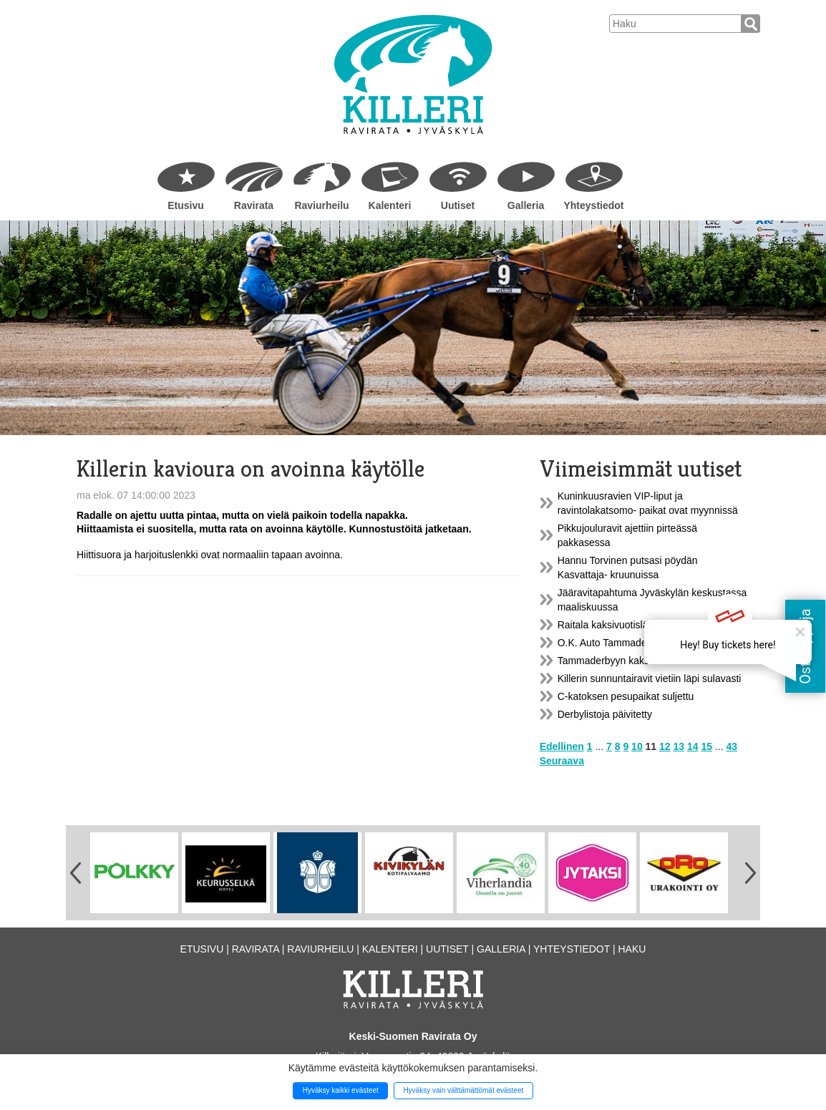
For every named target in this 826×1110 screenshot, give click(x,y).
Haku (632, 949)
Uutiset (458, 205)
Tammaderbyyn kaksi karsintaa (626, 660)
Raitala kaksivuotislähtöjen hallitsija (636, 625)
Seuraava (562, 760)
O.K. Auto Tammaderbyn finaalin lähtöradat (653, 642)
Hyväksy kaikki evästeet (341, 1090)
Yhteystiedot (593, 205)
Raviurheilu (321, 205)
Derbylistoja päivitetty (605, 714)
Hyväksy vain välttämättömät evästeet (463, 1090)
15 (706, 746)
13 (679, 746)
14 (693, 746)
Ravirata (253, 205)
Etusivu (185, 205)
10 (637, 746)
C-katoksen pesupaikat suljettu (626, 696)
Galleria (525, 205)
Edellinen (562, 746)
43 (731, 746)
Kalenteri (390, 205)
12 (665, 746)
